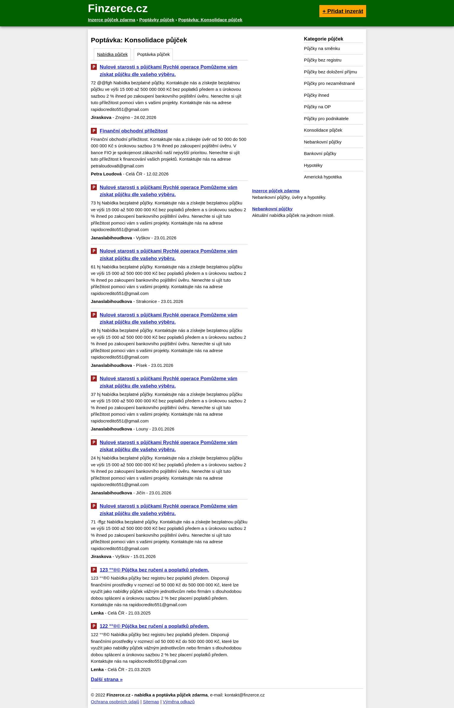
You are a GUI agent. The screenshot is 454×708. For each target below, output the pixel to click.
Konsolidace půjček (323, 130)
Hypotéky (313, 165)
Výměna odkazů (179, 701)
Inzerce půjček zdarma (276, 190)
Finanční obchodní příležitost (134, 130)
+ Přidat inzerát (342, 11)
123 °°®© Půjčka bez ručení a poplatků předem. (154, 569)
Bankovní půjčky (320, 153)
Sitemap (151, 701)
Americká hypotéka (323, 176)
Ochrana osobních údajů (115, 701)
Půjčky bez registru (323, 59)
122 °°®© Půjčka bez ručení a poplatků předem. (154, 626)
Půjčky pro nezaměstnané (329, 83)
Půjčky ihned (316, 95)
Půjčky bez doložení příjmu (330, 71)
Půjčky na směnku (322, 48)
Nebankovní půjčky (323, 141)
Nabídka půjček (112, 54)
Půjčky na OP (317, 106)
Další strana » (107, 679)
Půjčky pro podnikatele (326, 118)
